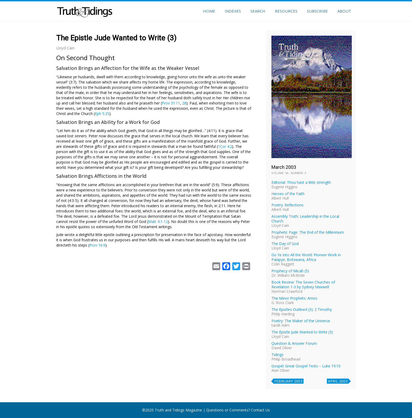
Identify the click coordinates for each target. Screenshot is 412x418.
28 (184, 103)
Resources (286, 11)
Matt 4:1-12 (158, 221)
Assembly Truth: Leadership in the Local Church (305, 218)
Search (257, 11)
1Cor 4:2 (225, 146)
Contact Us (260, 409)
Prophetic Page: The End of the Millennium (307, 232)
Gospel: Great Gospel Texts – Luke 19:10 (306, 365)
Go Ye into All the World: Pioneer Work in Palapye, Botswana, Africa (306, 257)
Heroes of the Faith (288, 193)
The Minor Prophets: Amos (294, 298)
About (344, 11)
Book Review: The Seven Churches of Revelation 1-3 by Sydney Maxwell (303, 284)
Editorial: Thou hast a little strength (301, 182)
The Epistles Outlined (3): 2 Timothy (301, 309)
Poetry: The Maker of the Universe (300, 320)
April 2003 (338, 381)
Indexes (233, 11)
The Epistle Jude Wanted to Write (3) (302, 332)
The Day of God (285, 243)
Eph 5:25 (102, 113)
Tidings (277, 354)
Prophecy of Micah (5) (290, 270)
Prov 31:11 (171, 103)
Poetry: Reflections (287, 204)
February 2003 (288, 381)
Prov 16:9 (97, 245)
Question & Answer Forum (294, 343)
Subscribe (317, 11)
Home (209, 11)
